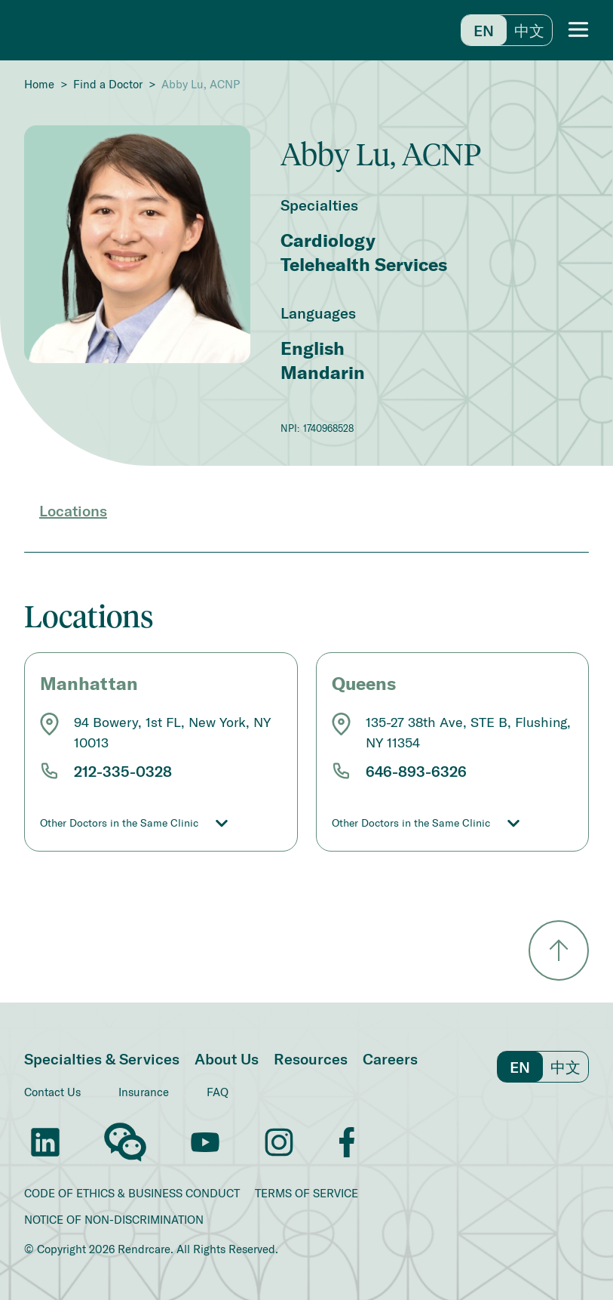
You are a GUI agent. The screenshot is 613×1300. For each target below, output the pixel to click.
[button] (578, 30)
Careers (390, 1058)
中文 (529, 30)
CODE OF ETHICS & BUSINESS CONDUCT (132, 1193)
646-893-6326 (416, 770)
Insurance (143, 1091)
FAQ (217, 1091)
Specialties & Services (101, 1058)
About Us (227, 1058)
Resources (311, 1058)
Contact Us (52, 1091)
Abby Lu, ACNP (200, 84)
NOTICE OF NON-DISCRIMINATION (114, 1219)
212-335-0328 (123, 770)
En (484, 30)
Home (39, 84)
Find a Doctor (108, 84)
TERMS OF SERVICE (306, 1193)
